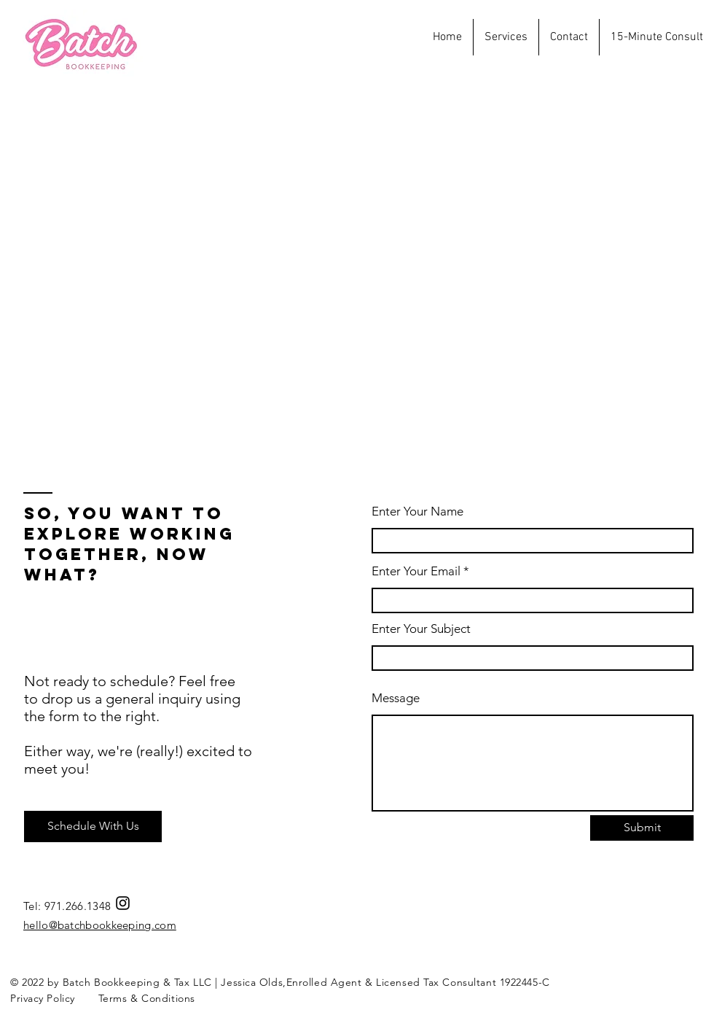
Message (396, 698)
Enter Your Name (417, 511)
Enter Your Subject (421, 629)
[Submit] (642, 828)
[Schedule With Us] (93, 826)
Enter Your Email (416, 571)
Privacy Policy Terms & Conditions (102, 998)
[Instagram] (123, 903)
